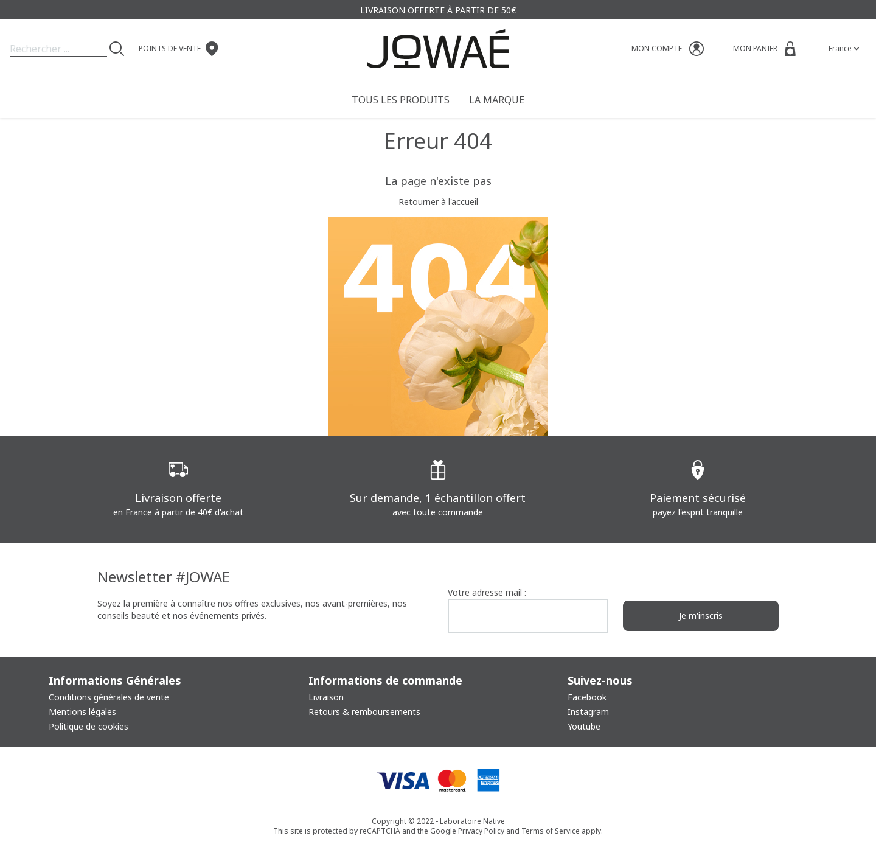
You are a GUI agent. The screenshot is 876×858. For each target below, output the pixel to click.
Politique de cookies (88, 726)
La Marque (496, 99)
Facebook (587, 697)
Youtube (584, 726)
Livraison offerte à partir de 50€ (438, 10)
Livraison (326, 697)
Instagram (588, 711)
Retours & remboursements (364, 711)
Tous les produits (401, 99)
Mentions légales (82, 711)
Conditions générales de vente (109, 697)
